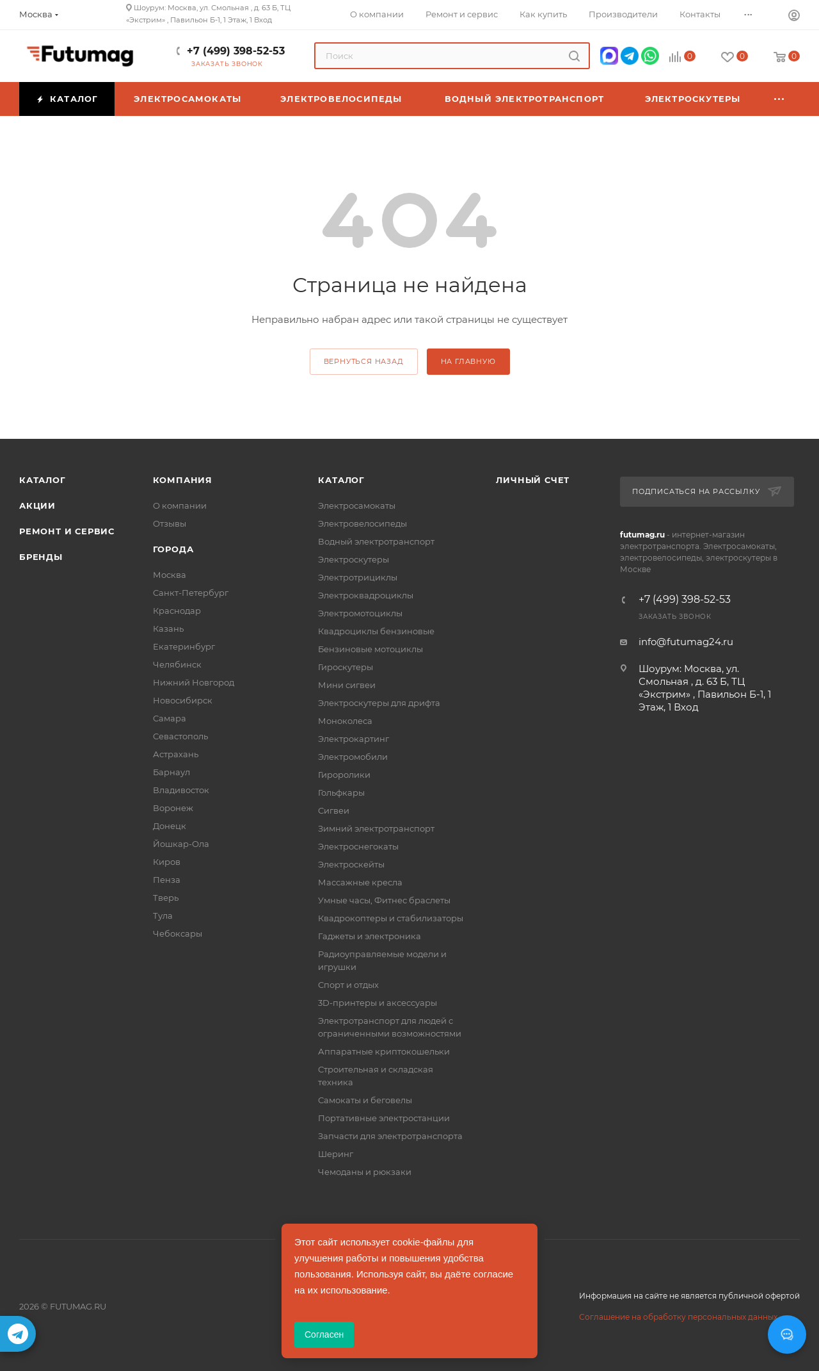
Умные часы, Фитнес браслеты (384, 900)
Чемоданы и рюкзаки (364, 1172)
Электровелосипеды (362, 523)
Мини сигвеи (347, 685)
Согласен (324, 1334)
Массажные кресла (360, 882)
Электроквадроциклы (365, 595)
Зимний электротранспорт (376, 828)
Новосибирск (182, 700)
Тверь (166, 897)
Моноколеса (345, 721)
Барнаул (171, 772)
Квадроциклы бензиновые (376, 631)
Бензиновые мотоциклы (370, 649)
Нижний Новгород (193, 682)
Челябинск (177, 664)
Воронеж (173, 808)
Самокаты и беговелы (365, 1100)
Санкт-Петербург (190, 592)
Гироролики (344, 774)
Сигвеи (333, 810)
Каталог (42, 480)
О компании (180, 505)
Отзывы (169, 523)
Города (173, 549)
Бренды (41, 557)
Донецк (169, 826)
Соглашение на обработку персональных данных (678, 1317)
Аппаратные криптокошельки (384, 1051)
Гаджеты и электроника (369, 936)
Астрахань (175, 754)
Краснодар (177, 610)
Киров (166, 862)
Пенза (166, 879)
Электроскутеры (353, 559)
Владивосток (181, 790)
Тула (163, 915)
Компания (182, 480)
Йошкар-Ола (181, 844)
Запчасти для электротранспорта (390, 1136)
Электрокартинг (353, 739)
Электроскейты (351, 864)
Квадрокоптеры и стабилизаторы (390, 918)
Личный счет (532, 480)
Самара (169, 718)
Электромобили (353, 756)
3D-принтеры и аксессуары (377, 1002)
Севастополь (180, 736)
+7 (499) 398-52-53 (236, 51)
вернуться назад (364, 361)
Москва (169, 575)
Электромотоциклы (360, 613)
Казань (168, 628)
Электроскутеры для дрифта (379, 703)
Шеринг (335, 1154)
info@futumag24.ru (686, 642)
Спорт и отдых (348, 985)
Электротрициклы (357, 577)
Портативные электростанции (384, 1118)
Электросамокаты (356, 505)
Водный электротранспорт (376, 541)
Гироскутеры (345, 667)
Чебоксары (177, 933)
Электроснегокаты (358, 846)
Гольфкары (341, 792)
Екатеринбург (184, 646)
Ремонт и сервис (67, 531)
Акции (37, 505)
